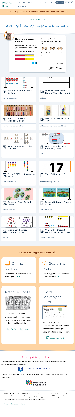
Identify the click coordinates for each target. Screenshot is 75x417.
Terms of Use (14, 404)
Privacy (6, 404)
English (59, 2)
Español (68, 2)
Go (18, 276)
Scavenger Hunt (57, 338)
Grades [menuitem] (21, 2)
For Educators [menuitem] (44, 2)
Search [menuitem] (23, 6)
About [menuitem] (31, 2)
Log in (23, 404)
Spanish (26, 329)
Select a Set (35, 19)
